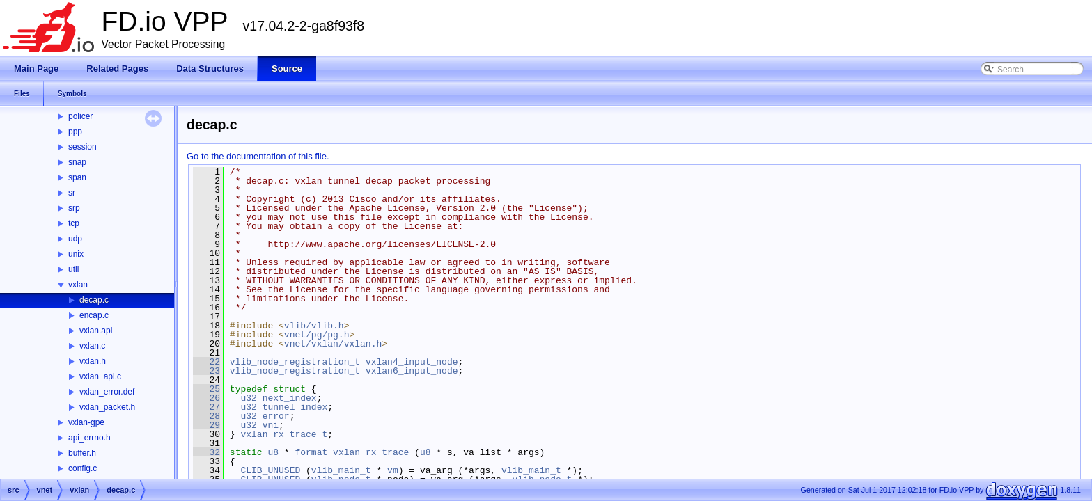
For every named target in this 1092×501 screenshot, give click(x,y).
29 (206, 425)
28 (206, 416)
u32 (248, 398)
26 (206, 398)
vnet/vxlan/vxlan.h (333, 343)
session (82, 147)
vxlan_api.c (100, 376)
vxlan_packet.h (107, 407)
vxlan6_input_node (412, 371)
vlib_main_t (341, 470)
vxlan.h (92, 361)
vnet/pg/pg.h (317, 334)
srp (74, 208)
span (77, 177)
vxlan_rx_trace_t (283, 434)
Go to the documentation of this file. (258, 156)
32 (206, 452)
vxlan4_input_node (412, 362)
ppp (75, 131)
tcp (73, 223)
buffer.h (82, 453)
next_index (290, 398)
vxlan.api (95, 330)
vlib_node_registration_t (295, 362)
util (73, 269)
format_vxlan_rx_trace (352, 452)
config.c (82, 468)
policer (80, 116)
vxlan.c (92, 346)
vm (392, 470)
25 (206, 389)
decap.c (94, 300)
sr (71, 193)
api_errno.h (89, 438)
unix (76, 254)
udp (75, 239)
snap (77, 162)
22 (206, 362)
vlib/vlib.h (314, 325)
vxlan (78, 284)
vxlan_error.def (106, 392)
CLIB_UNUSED (270, 470)
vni (271, 425)
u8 (273, 452)
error (276, 416)
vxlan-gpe (86, 422)
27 (206, 407)
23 (206, 371)
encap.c (94, 315)
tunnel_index (295, 407)
